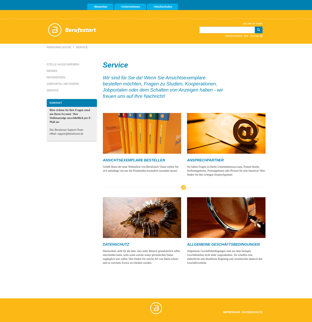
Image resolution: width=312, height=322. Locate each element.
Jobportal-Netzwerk (63, 83)
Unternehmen (130, 6)
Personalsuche (59, 47)
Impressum (231, 312)
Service (53, 90)
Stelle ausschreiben (63, 64)
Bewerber (100, 6)
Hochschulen (162, 6)
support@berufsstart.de (70, 133)
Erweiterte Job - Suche (243, 35)
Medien (52, 70)
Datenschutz (252, 312)
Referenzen (56, 77)
